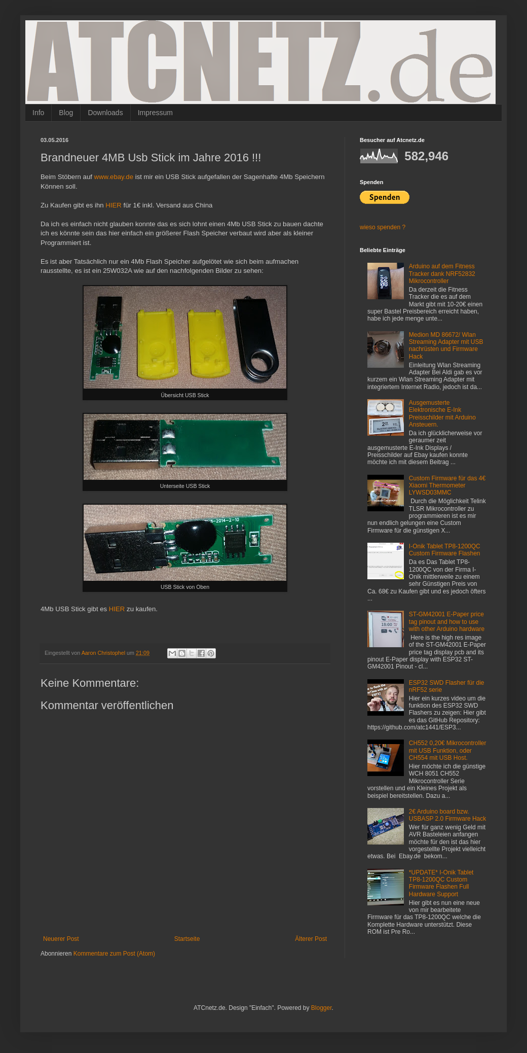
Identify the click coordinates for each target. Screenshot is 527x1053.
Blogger (321, 1007)
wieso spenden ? (382, 227)
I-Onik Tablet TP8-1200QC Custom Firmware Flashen (444, 550)
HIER (113, 205)
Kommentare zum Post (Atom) (114, 953)
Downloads (105, 113)
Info (38, 113)
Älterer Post (311, 938)
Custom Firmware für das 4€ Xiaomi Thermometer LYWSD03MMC (447, 486)
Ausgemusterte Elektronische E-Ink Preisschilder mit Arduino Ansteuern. (442, 413)
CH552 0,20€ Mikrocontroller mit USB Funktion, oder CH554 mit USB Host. (447, 750)
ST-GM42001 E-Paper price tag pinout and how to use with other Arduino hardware (446, 622)
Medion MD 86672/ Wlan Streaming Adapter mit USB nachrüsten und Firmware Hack (446, 345)
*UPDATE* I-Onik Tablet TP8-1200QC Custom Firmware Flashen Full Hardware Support (441, 883)
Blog (66, 113)
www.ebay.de (113, 177)
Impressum (155, 113)
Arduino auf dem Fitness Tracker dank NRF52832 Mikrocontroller (442, 274)
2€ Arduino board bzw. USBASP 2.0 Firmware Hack (447, 815)
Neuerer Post (61, 938)
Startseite (187, 938)
